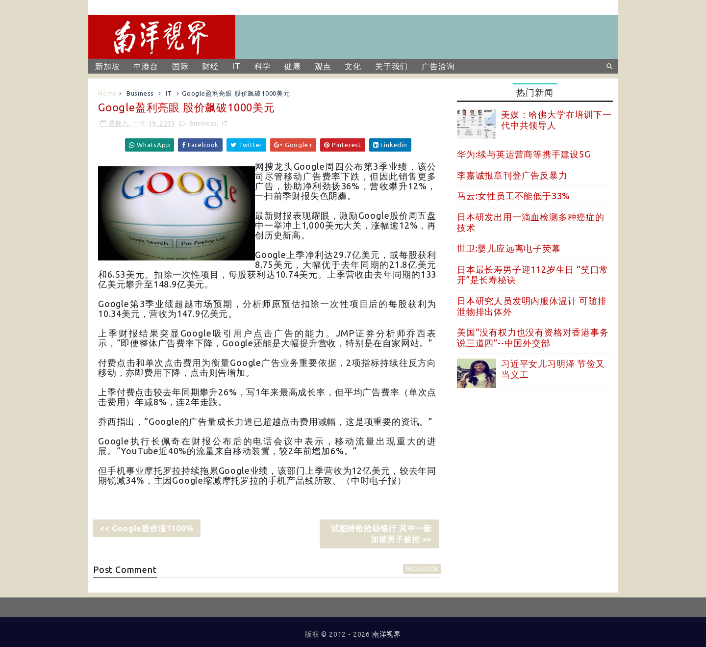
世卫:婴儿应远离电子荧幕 (509, 248)
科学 (262, 66)
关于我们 (391, 66)
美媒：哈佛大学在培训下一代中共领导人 (556, 119)
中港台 (145, 66)
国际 (180, 66)
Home (107, 93)
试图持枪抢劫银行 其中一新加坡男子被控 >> (381, 533)
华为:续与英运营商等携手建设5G (524, 154)
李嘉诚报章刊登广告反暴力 (512, 175)
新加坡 (107, 66)
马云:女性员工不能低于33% (513, 196)
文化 (353, 66)
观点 (323, 66)
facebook (422, 569)
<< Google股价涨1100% (147, 528)
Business (140, 93)
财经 (210, 66)
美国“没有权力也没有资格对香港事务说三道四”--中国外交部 (533, 337)
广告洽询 (438, 66)
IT (236, 66)
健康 (292, 66)
